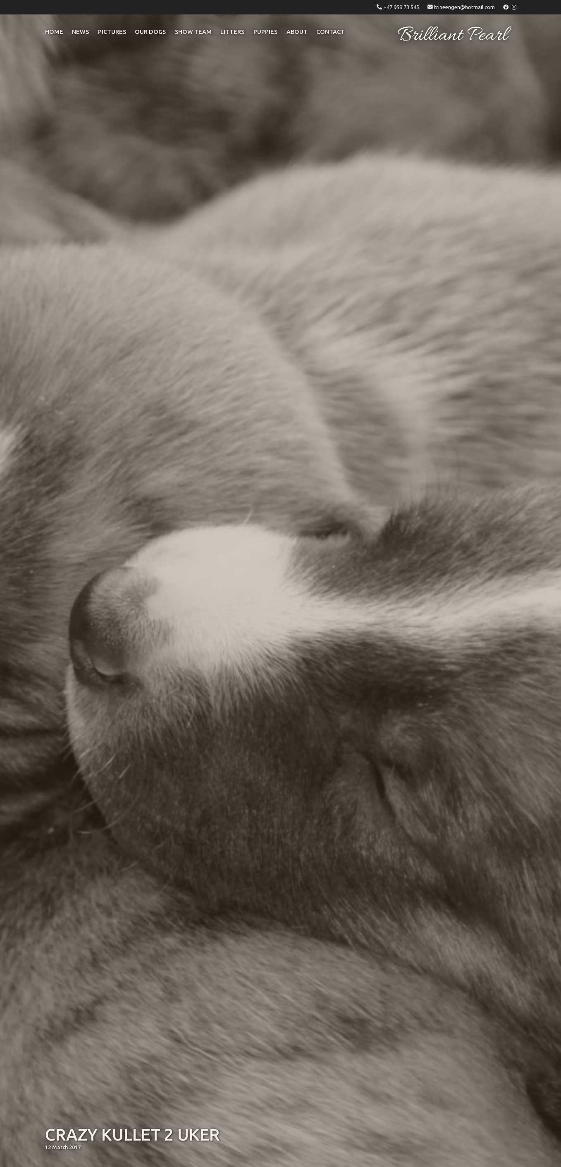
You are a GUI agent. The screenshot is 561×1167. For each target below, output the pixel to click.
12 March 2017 (63, 1147)
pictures (112, 32)
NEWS (80, 32)
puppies (265, 32)
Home (54, 32)
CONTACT (330, 32)
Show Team (193, 32)
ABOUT (297, 32)
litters (232, 32)
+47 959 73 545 (401, 7)
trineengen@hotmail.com (464, 7)
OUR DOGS (150, 32)
